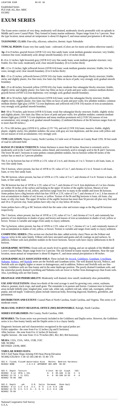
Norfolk (28, 262)
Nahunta (5, 262)
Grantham (94, 259)
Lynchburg (105, 259)
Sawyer (5, 237)
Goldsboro (82, 259)
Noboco (15, 262)
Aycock (72, 259)
